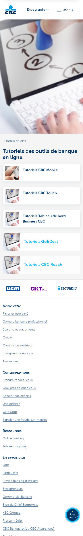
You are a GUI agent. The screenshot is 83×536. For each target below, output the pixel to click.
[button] (64, 10)
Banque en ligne (16, 140)
